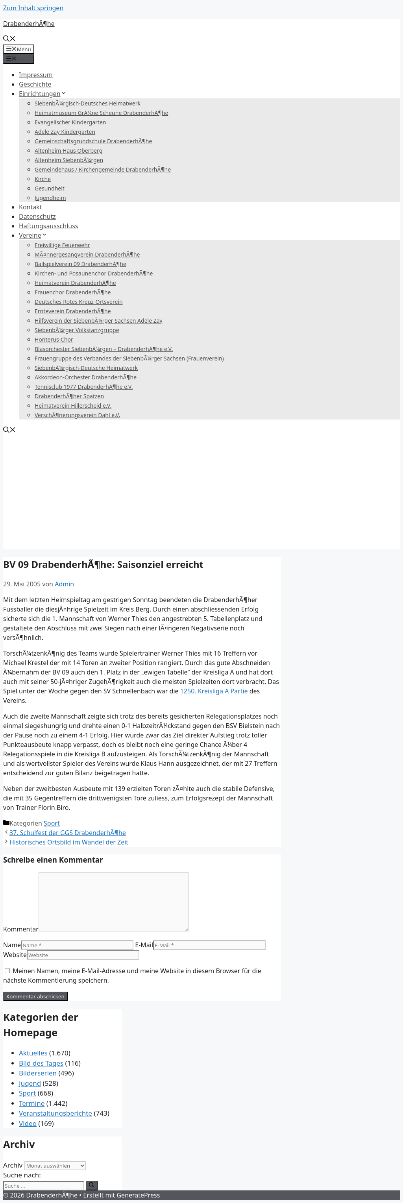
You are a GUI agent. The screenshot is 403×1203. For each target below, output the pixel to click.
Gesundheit (50, 188)
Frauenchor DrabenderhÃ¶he (73, 292)
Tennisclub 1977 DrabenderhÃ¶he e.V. (84, 386)
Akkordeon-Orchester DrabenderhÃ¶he (86, 377)
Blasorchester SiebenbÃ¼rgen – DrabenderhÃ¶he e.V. (104, 349)
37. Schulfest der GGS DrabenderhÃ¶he (67, 832)
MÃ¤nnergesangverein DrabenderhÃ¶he (87, 254)
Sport (52, 823)
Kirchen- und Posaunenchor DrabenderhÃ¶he (94, 273)
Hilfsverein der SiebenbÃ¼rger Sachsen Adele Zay (99, 320)
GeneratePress (138, 1195)
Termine (31, 1103)
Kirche (43, 179)
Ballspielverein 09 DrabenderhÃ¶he (80, 264)
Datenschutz (37, 216)
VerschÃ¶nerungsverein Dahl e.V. (77, 415)
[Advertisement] (201, 494)
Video (28, 1123)
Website (15, 954)
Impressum (36, 74)
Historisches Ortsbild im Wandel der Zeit (68, 842)
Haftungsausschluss (48, 226)
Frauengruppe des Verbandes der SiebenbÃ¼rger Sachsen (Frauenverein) (129, 358)
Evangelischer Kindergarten (70, 122)
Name (12, 945)
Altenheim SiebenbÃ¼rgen (69, 160)
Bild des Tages (41, 1063)
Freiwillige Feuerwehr (62, 245)
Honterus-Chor (54, 339)
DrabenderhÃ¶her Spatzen (69, 396)
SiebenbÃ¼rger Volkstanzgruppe (77, 330)
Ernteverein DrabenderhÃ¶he (73, 311)
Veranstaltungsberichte (55, 1113)
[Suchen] (91, 1185)
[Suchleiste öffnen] (9, 39)
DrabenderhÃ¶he (29, 23)
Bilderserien (38, 1072)
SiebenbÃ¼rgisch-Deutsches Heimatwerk (87, 103)
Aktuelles (33, 1052)
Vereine (33, 235)
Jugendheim (50, 197)
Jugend (30, 1083)
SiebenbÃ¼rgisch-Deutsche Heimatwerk (86, 367)
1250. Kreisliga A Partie (214, 691)
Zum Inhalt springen (33, 8)
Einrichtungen (43, 93)
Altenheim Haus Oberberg (68, 150)
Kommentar (21, 929)
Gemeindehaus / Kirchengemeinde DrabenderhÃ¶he (103, 169)
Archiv (12, 1165)
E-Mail (144, 945)
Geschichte (35, 84)
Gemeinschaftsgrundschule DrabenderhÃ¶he (93, 141)
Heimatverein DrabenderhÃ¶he (75, 282)
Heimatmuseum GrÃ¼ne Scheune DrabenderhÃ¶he (101, 112)
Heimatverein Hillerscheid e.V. (73, 405)
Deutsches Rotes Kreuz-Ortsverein (79, 301)
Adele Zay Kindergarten (65, 131)
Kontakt (30, 207)
